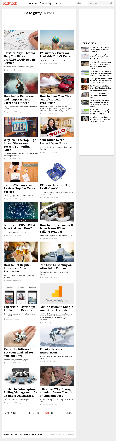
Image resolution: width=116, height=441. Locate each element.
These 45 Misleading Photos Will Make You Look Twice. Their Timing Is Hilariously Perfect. (99, 104)
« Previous (11, 413)
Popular (32, 3)
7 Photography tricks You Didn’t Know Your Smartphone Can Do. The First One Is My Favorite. (101, 65)
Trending (46, 3)
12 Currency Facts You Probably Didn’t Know (55, 54)
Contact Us (43, 434)
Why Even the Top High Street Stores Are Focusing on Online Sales (20, 144)
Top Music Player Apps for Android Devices (19, 308)
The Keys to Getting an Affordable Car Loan (56, 266)
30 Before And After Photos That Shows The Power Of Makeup (99, 95)
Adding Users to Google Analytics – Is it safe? (56, 308)
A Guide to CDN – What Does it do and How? (19, 227)
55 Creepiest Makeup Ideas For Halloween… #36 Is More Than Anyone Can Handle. (101, 81)
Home (6, 434)
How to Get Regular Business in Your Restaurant (17, 268)
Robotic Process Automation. (51, 351)
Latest (58, 3)
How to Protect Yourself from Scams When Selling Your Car (56, 228)
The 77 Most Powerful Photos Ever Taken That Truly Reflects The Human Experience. (101, 88)
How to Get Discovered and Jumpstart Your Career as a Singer (20, 99)
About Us (14, 434)
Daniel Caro (44, 63)
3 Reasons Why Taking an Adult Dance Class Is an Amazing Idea (56, 392)
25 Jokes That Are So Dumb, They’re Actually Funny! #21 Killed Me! (100, 50)
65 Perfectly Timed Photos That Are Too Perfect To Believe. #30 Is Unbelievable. (101, 119)
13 (52, 413)
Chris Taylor (8, 159)
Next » (69, 413)
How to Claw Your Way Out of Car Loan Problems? (55, 99)
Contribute (25, 434)
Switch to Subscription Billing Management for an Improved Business (21, 392)
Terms (34, 434)
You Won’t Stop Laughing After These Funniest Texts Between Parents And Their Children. (101, 73)
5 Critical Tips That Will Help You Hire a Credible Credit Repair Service (20, 57)
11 (42, 413)
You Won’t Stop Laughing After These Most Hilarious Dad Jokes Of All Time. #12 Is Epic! (101, 112)
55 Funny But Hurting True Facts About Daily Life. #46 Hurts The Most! (99, 57)
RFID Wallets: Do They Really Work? (55, 187)
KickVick (10, 3)
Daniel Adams (44, 197)
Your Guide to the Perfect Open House (53, 141)
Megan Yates (8, 70)
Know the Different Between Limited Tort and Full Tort (19, 352)
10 (38, 413)
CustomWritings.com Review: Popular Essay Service (19, 188)
